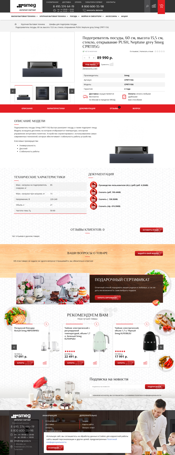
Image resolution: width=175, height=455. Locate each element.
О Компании (51, 421)
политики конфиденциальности (148, 395)
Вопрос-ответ (88, 427)
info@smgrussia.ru (22, 441)
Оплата (78, 2)
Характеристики (56, 108)
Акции (85, 421)
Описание (27, 108)
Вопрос (136, 108)
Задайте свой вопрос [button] (148, 253)
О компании (52, 2)
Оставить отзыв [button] (151, 230)
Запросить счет (90, 68)
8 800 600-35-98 (93, 6)
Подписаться (154, 386)
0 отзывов (134, 51)
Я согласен (53, 448)
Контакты (110, 2)
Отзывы (115, 108)
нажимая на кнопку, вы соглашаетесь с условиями (125, 395)
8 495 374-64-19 (63, 6)
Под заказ (90, 64)
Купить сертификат (107, 298)
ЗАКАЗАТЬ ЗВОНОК (95, 10)
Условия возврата (54, 431)
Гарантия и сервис (93, 2)
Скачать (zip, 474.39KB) (105, 207)
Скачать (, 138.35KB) (104, 200)
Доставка (66, 2)
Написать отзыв (146, 51)
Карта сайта (88, 424)
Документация (87, 108)
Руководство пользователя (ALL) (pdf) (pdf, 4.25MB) (119, 186)
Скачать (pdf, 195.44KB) (105, 193)
